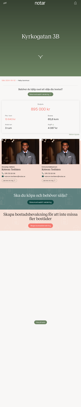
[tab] (5, 3)
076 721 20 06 (8, 175)
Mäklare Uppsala (74, 134)
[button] (5, 3)
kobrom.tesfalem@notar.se (12, 178)
